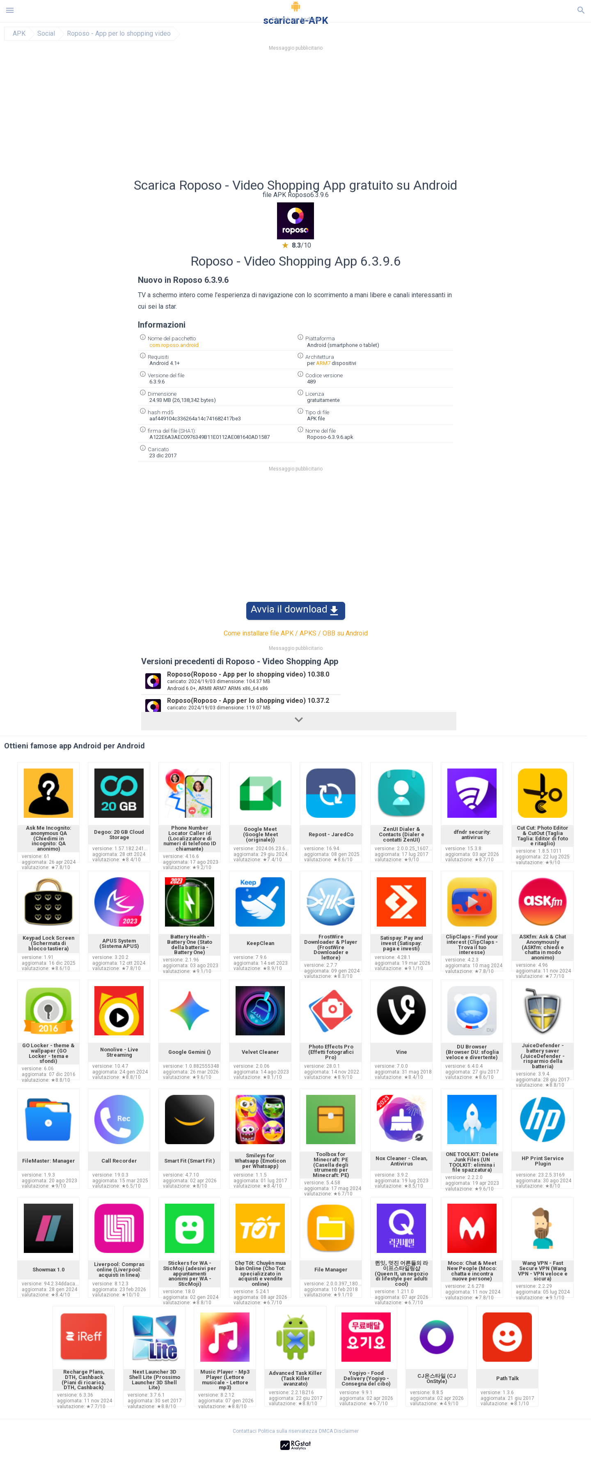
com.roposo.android (174, 345)
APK (19, 33)
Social (46, 33)
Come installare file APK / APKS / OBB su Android (296, 633)
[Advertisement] (345, 117)
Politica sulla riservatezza (287, 1431)
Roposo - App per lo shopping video (119, 33)
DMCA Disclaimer (339, 1431)
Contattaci (245, 1431)
